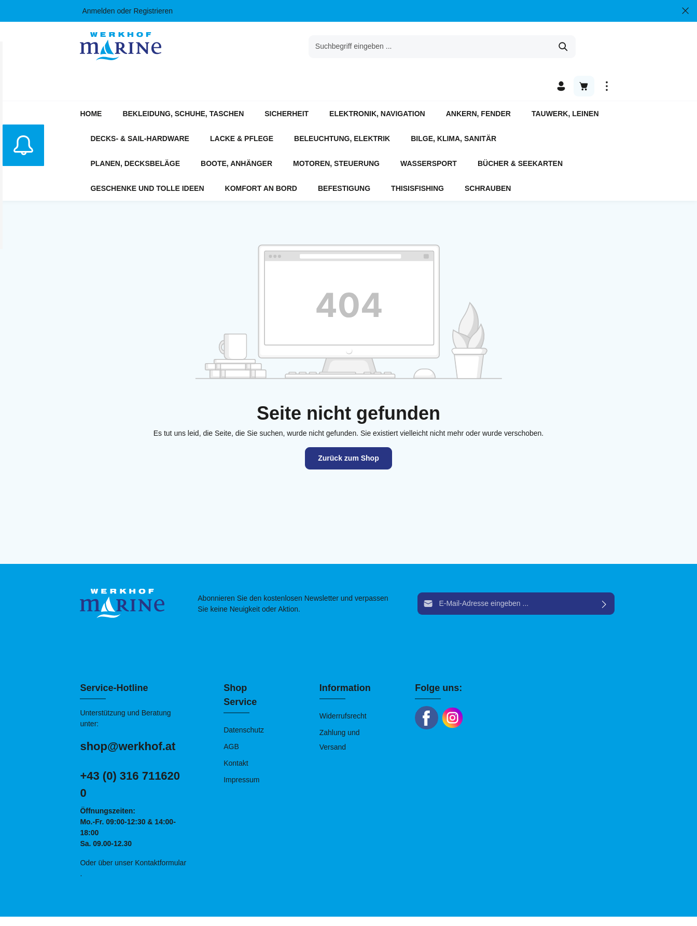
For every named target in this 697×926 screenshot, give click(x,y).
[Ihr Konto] (561, 46)
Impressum (241, 751)
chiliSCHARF (202, 907)
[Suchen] (470, 46)
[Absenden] (604, 575)
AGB (231, 717)
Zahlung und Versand (339, 710)
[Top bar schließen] (685, 11)
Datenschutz (244, 701)
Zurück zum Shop (348, 429)
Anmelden (98, 11)
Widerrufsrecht (343, 687)
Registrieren (152, 11)
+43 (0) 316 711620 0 (130, 755)
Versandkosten (430, 901)
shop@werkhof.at (127, 717)
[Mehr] (606, 46)
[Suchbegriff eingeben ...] (336, 46)
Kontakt (236, 734)
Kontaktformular (160, 834)
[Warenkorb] (584, 46)
